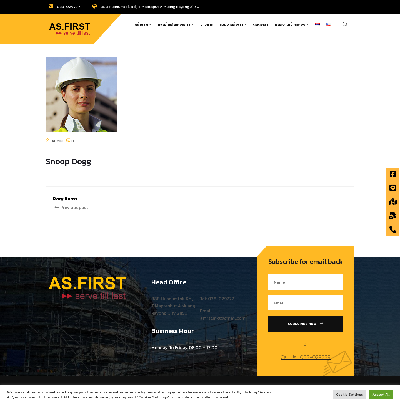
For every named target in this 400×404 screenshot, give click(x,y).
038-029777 (64, 7)
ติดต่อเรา (260, 24)
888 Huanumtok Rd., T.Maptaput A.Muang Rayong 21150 (145, 7)
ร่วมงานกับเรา (233, 24)
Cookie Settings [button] (349, 394)
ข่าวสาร (206, 24)
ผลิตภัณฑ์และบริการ (176, 24)
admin (57, 140)
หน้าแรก (142, 24)
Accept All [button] (381, 394)
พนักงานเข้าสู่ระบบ (292, 24)
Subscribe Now (305, 323)
